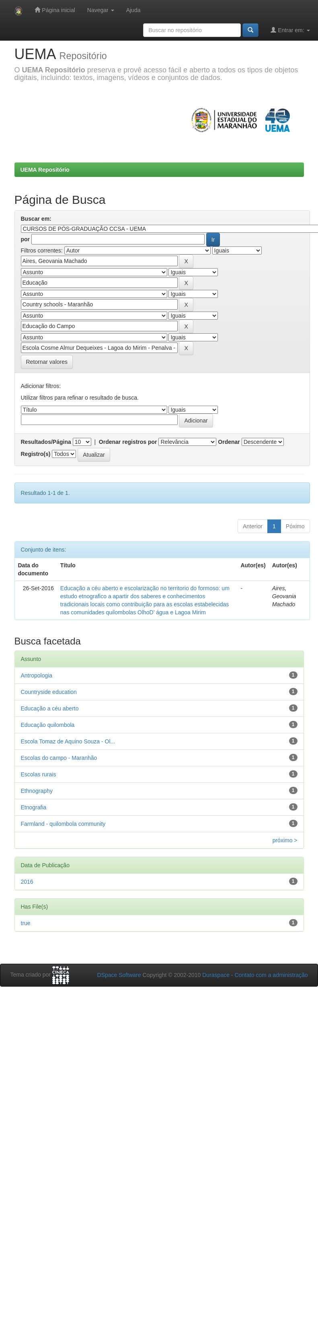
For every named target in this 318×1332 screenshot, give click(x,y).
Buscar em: (36, 219)
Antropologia (37, 675)
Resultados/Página (46, 442)
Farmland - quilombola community (63, 824)
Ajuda (133, 10)
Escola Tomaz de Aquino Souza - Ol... (68, 741)
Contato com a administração (271, 975)
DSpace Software (119, 975)
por (25, 239)
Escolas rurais (38, 774)
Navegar (100, 10)
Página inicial (55, 9)
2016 (27, 881)
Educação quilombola (48, 725)
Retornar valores (47, 362)
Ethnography (37, 791)
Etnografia (34, 807)
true (26, 923)
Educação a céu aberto (50, 708)
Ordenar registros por (128, 442)
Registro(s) (36, 454)
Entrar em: (290, 30)
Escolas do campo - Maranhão (59, 758)
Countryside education (49, 692)
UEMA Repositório (45, 169)
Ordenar (229, 442)
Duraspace (216, 975)
